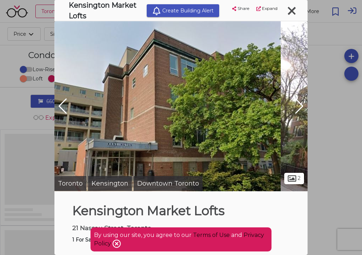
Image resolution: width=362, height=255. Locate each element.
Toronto (70, 183)
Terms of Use (211, 235)
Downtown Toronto (168, 183)
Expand (267, 8)
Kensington (110, 183)
